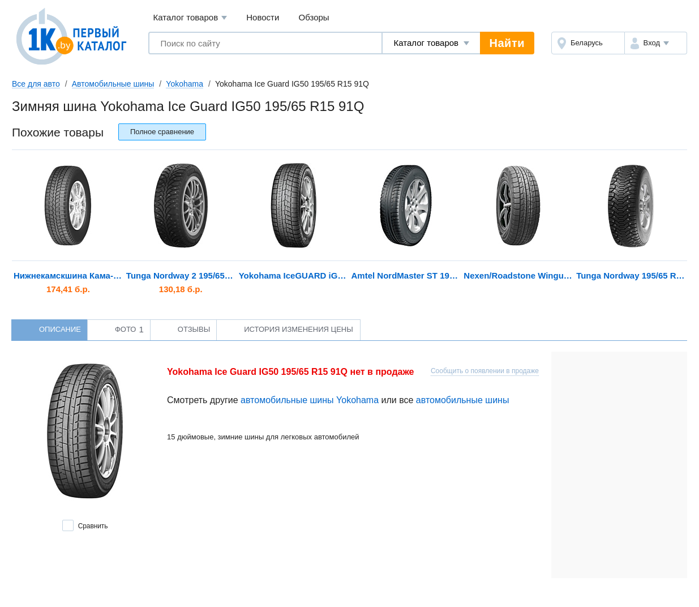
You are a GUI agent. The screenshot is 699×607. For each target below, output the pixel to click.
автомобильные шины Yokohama (310, 400)
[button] (656, 43)
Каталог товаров (190, 17)
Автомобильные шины (113, 83)
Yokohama (184, 83)
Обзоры (314, 17)
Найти (507, 43)
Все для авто (36, 83)
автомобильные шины (462, 400)
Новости (262, 17)
